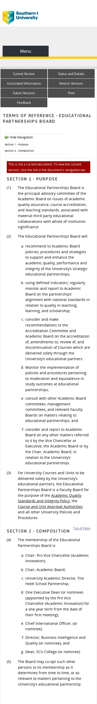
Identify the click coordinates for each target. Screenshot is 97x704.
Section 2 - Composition (19, 150)
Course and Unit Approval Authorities (50, 506)
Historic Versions (71, 83)
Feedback (24, 102)
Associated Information (24, 83)
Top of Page (81, 528)
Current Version (24, 74)
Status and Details (71, 74)
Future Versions (24, 93)
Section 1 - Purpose (16, 144)
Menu (25, 51)
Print (71, 93)
